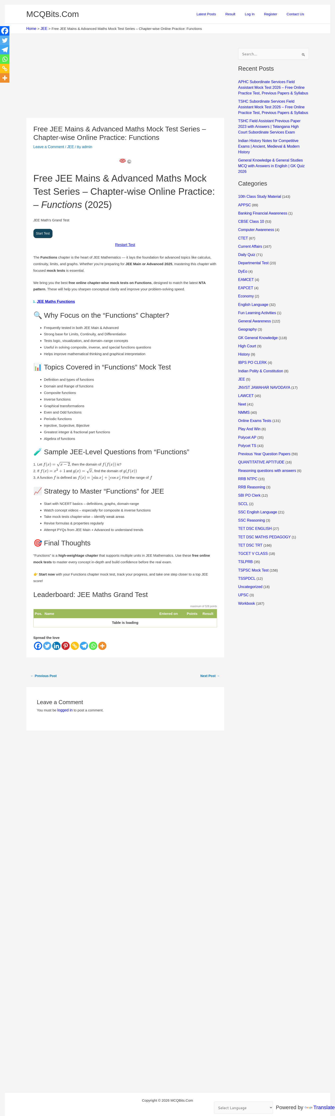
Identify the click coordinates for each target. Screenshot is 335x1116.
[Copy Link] (75, 644)
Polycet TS (246, 418)
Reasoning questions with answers (265, 442)
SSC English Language (256, 482)
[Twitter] (47, 644)
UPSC (243, 561)
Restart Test (125, 244)
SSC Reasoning (250, 490)
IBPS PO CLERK (251, 339)
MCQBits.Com (52, 14)
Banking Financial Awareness (261, 196)
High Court (246, 323)
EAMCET (245, 259)
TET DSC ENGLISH (254, 498)
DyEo (242, 251)
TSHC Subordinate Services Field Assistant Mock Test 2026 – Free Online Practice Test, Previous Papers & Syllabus (272, 104)
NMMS (243, 386)
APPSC (244, 188)
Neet (242, 378)
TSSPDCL (246, 545)
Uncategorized (249, 553)
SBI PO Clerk (248, 466)
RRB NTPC (247, 450)
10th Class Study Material (258, 180)
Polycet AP (246, 410)
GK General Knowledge (256, 315)
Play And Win (248, 402)
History (243, 331)
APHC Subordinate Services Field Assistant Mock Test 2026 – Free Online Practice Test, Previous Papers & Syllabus (272, 86)
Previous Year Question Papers (262, 426)
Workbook (246, 569)
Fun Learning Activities (256, 291)
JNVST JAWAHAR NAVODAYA (262, 363)
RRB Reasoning (251, 458)
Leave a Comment (47, 146)
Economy (245, 275)
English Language (252, 283)
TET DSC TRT (249, 513)
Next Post (210, 674)
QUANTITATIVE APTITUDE (260, 434)
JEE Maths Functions (55, 300)
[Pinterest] (65, 644)
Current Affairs (249, 227)
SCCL (242, 474)
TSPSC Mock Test (252, 537)
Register (274, 14)
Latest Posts (217, 14)
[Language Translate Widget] (245, 1108)
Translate (320, 1108)
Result (239, 14)
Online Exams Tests (253, 394)
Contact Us (296, 14)
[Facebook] (38, 644)
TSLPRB (245, 530)
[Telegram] (84, 644)
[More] (102, 644)
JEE (68, 146)
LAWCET (245, 371)
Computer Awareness (255, 212)
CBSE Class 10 (250, 204)
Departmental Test (252, 243)
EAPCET (245, 267)
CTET (242, 219)
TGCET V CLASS (252, 521)
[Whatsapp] (93, 644)
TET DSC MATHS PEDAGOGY (262, 505)
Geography (247, 307)
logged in (64, 708)
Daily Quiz (246, 235)
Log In (256, 14)
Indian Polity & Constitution (259, 347)
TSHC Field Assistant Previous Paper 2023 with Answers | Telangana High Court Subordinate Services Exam (272, 123)
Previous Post (44, 674)
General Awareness (253, 299)
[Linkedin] (56, 644)
